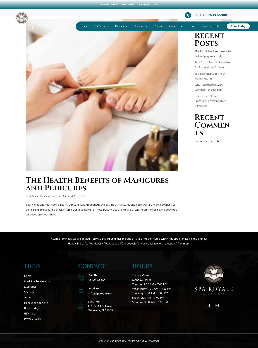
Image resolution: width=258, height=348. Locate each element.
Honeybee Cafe (210, 26)
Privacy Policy (32, 319)
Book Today (238, 26)
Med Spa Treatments (37, 281)
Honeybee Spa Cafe (36, 303)
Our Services (101, 26)
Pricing (158, 26)
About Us (174, 26)
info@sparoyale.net (100, 294)
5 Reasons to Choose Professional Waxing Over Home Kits (210, 101)
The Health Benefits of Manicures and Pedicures (97, 184)
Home (84, 26)
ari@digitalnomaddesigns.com (45, 196)
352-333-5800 (216, 15)
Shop (192, 26)
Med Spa (120, 26)
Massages (30, 287)
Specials (139, 26)
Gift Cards (30, 314)
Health (81, 196)
